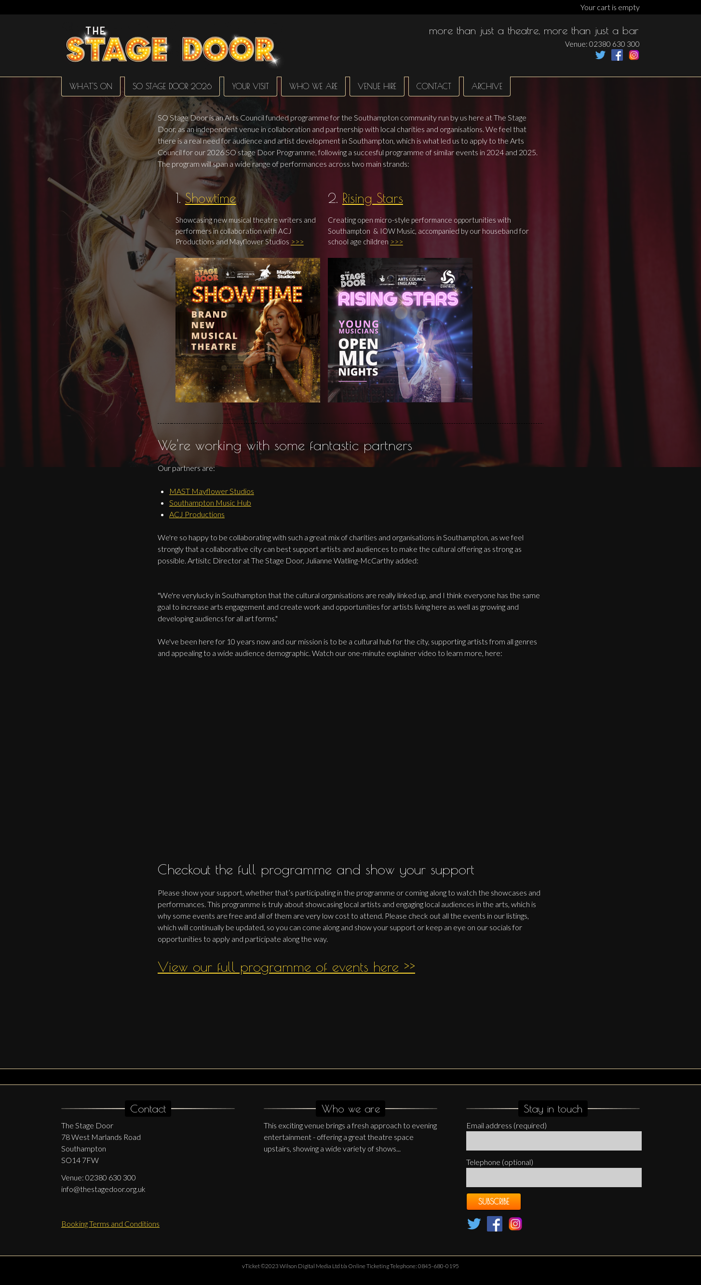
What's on (90, 86)
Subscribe (493, 1201)
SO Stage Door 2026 (172, 86)
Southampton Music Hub (210, 502)
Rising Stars (372, 198)
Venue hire (377, 86)
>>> (297, 241)
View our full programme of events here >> (286, 966)
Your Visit (250, 86)
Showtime (210, 198)
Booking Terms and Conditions (110, 1223)
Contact (434, 86)
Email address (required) (506, 1125)
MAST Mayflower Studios (211, 490)
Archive (487, 86)
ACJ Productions (197, 514)
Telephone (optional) (499, 1161)
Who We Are (313, 86)
